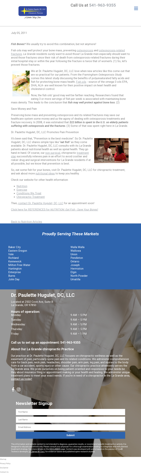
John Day (13, 279)
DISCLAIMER (54, 449)
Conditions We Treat (29, 193)
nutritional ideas (45, 173)
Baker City (14, 247)
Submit (70, 435)
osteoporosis (85, 50)
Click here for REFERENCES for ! (54, 209)
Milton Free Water (19, 265)
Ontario (74, 261)
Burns (11, 275)
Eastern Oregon (17, 250)
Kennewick (14, 261)
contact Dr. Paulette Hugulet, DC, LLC (40, 203)
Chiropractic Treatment (31, 197)
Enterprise (14, 272)
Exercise (22, 189)
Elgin (73, 272)
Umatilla (75, 279)
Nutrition (22, 186)
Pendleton (76, 258)
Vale (11, 254)
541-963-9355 (102, 5)
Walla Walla (77, 247)
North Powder (79, 275)
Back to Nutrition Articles (26, 221)
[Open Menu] (136, 8)
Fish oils (81, 81)
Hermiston (76, 268)
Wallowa (75, 250)
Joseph (75, 265)
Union (73, 254)
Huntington (15, 268)
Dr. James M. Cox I (36, 451)
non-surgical (52, 152)
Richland (13, 258)
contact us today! (21, 379)
